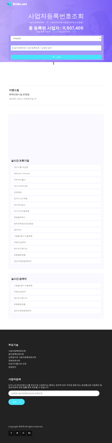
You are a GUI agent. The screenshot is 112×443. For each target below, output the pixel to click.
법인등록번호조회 (16, 354)
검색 (57, 57)
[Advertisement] (56, 76)
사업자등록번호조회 (17, 350)
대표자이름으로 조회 (17, 363)
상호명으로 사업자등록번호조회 (22, 357)
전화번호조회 (14, 360)
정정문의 (12, 367)
